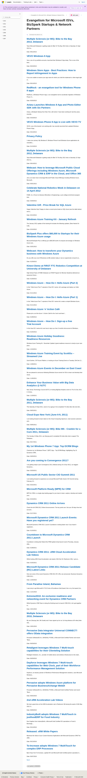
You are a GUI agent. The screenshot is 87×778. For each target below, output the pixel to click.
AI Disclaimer (4, 777)
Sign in (83, 2)
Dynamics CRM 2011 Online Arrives (46, 503)
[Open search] (79, 2)
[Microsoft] (3, 2)
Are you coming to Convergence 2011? (48, 460)
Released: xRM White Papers (42, 731)
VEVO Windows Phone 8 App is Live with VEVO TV (54, 122)
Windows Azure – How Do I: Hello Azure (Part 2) (52, 283)
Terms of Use (60, 777)
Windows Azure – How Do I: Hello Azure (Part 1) (52, 297)
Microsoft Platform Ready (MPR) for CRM (49, 489)
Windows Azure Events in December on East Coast (54, 368)
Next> (28, 760)
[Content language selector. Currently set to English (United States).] (9, 773)
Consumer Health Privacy (47, 777)
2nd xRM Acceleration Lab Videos (45, 700)
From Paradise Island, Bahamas (44, 584)
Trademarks (68, 777)
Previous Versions (14, 777)
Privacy (35, 777)
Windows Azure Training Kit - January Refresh (51, 219)
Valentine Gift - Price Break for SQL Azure (49, 205)
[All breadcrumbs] (28, 15)
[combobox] (11, 17)
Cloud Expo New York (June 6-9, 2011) (47, 414)
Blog (22, 777)
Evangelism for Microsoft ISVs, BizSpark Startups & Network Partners (48, 15)
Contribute (29, 777)
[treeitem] (11, 21)
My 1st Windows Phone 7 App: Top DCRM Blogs (52, 446)
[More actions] (81, 15)
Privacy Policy (34, 136)
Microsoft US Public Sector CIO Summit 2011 (51, 474)
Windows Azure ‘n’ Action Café (43, 309)
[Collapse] (20, 13)
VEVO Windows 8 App (38, 56)
